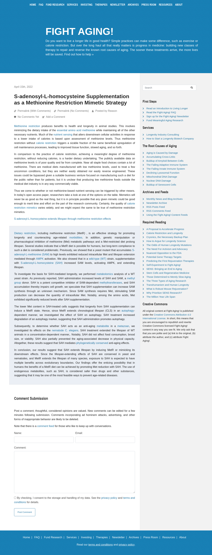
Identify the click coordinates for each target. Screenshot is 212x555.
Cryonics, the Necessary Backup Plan (167, 237)
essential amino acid (69, 130)
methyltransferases (111, 282)
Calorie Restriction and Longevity (164, 233)
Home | (28, 537)
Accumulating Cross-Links (160, 156)
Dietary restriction (25, 233)
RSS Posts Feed (155, 206)
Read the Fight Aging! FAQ (161, 112)
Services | (73, 537)
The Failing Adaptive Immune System (166, 164)
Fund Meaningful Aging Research (164, 120)
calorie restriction (46, 143)
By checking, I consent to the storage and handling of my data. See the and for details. (74, 500)
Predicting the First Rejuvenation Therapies (170, 261)
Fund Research (55, 4)
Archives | (136, 537)
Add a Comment (55, 116)
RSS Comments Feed (158, 210)
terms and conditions (100, 544)
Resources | (170, 537)
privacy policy (109, 497)
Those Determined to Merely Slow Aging (168, 276)
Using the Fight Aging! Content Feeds (167, 214)
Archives (133, 4)
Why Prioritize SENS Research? (164, 292)
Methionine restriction (27, 126)
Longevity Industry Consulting (162, 134)
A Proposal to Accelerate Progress (165, 229)
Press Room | (152, 537)
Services (72, 4)
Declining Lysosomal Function (162, 172)
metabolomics (105, 274)
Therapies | (103, 537)
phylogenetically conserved (92, 343)
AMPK (40, 258)
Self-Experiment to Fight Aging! (163, 264)
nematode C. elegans (65, 330)
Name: (18, 433)
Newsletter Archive (156, 202)
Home (33, 4)
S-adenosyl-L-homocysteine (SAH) (42, 262)
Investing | (88, 537)
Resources (165, 4)
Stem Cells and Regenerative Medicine (167, 272)
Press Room (148, 4)
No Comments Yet (29, 116)
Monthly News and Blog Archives (164, 198)
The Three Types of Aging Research (166, 280)
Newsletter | (120, 537)
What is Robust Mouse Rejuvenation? (167, 288)
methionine (88, 130)
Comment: (20, 447)
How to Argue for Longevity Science (166, 241)
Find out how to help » (79, 54)
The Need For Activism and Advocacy (167, 249)
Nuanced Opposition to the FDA (164, 253)
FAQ (41, 4)
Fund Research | (55, 537)
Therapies (101, 4)
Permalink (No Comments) (73, 110)
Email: (79, 433)
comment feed (45, 426)
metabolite (103, 326)
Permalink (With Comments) (34, 110)
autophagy (128, 310)
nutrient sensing (62, 134)
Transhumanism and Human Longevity (167, 284)
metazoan (123, 326)
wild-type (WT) (97, 258)
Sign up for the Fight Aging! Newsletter (167, 116)
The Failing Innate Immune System (165, 168)
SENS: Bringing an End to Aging (164, 268)
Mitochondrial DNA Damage (161, 176)
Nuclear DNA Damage (158, 180)
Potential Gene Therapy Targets (163, 257)
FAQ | (38, 537)
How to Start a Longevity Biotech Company (170, 138)
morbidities (75, 237)
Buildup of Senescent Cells (161, 184)
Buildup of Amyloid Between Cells (164, 160)
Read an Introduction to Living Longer (167, 108)
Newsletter (117, 4)
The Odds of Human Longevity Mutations (169, 245)
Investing (86, 4)
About (179, 4)
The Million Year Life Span (160, 296)
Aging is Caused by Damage (162, 152)
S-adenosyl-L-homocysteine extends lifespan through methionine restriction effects (62, 218)
